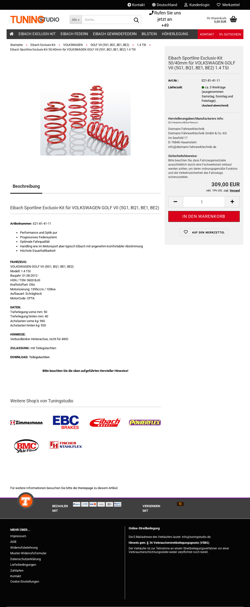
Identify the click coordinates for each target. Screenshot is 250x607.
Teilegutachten (39, 357)
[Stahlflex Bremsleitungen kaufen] (66, 446)
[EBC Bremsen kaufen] (66, 423)
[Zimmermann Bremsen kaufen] (26, 423)
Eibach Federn (74, 34)
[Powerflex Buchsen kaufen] (145, 423)
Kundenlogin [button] (196, 5)
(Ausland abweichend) (215, 105)
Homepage (85, 488)
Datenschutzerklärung (25, 559)
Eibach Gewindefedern (115, 34)
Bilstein (149, 34)
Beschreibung (26, 186)
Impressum (18, 536)
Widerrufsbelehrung (24, 547)
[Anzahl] (204, 201)
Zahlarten (16, 570)
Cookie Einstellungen (24, 581)
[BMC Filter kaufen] (26, 446)
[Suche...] (76, 19)
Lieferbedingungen (23, 564)
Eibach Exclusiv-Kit (37, 34)
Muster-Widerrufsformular (28, 553)
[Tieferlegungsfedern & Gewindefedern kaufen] (105, 423)
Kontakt (136, 5)
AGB (13, 542)
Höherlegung (175, 34)
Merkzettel (228, 5)
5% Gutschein (230, 34)
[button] (164, 5)
